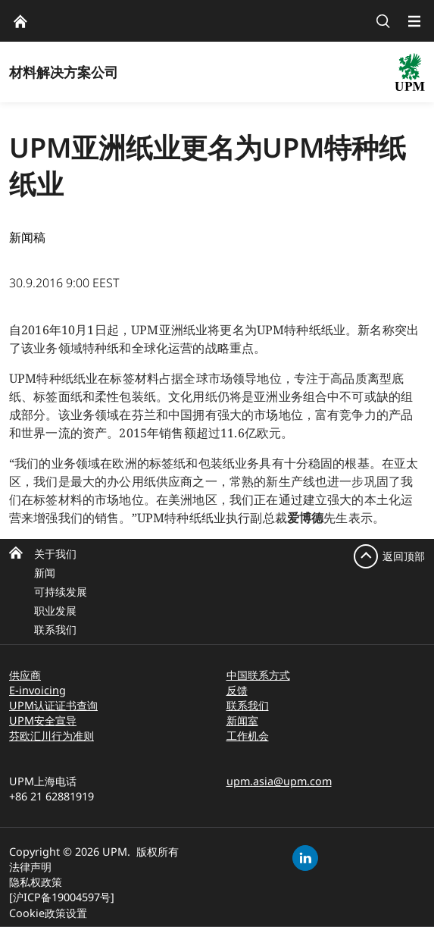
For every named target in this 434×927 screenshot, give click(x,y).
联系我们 (55, 629)
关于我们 (55, 553)
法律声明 (30, 867)
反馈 (237, 690)
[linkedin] (305, 858)
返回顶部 (403, 556)
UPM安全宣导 (42, 720)
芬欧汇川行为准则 (51, 735)
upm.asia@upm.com (279, 781)
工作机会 (247, 735)
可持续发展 (60, 591)
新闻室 (242, 720)
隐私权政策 (35, 882)
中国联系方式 (258, 675)
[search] (383, 21)
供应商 (25, 675)
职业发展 (55, 610)
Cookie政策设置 (48, 913)
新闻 (44, 572)
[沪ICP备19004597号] (61, 897)
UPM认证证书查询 (53, 705)
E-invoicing (37, 690)
